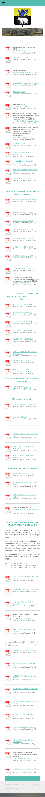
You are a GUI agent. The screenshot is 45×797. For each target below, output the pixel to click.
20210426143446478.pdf (21, 758)
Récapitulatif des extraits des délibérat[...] (26, 83)
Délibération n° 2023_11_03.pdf (23, 229)
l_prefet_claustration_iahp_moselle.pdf (25, 650)
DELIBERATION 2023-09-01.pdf (23, 304)
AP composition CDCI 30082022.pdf (24, 727)
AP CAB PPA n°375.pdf (20, 137)
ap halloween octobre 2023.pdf (22, 268)
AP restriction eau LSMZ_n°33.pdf (23, 473)
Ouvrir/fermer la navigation (22, 3)
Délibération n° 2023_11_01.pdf (23, 212)
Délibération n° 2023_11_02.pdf (23, 221)
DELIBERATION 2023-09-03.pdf (23, 322)
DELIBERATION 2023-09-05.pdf (23, 339)
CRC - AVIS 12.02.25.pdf (21, 57)
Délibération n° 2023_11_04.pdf (23, 238)
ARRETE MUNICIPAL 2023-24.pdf (24, 283)
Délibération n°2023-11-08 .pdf (22, 178)
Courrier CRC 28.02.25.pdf (21, 51)
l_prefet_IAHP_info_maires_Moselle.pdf (25, 589)
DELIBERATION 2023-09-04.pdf (23, 330)
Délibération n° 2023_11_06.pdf (23, 256)
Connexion (37, 784)
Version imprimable (12, 784)
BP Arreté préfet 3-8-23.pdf (21, 360)
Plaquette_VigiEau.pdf (20, 417)
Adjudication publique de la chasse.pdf (25, 199)
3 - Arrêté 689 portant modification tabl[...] (26, 404)
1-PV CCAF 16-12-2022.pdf (21, 619)
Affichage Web (36, 786)
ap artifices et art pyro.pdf (21, 106)
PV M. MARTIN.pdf (19, 92)
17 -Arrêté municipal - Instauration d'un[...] (26, 121)
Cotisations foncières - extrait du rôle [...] (26, 72)
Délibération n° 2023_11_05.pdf (23, 247)
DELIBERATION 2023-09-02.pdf (23, 313)
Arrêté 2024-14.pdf (19, 143)
